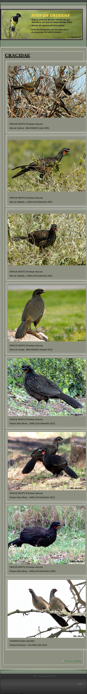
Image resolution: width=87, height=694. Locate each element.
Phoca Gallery (73, 661)
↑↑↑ (80, 684)
